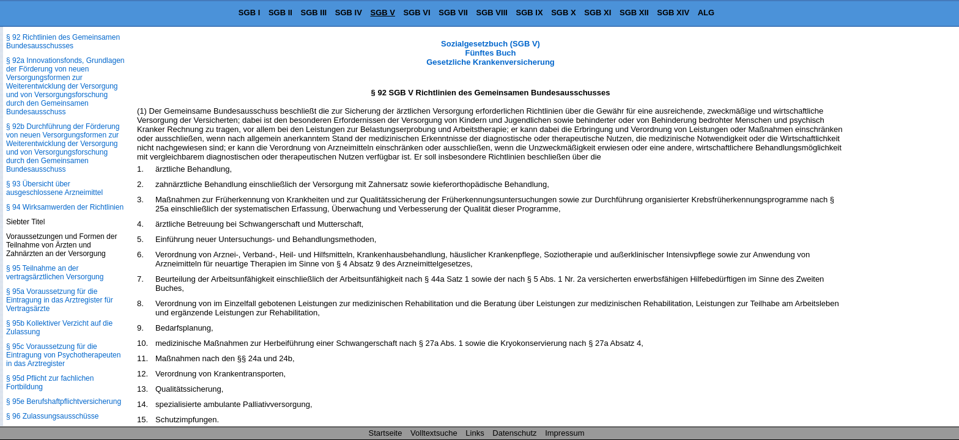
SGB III (314, 12)
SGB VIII (492, 12)
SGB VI (417, 12)
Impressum (564, 433)
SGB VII (453, 12)
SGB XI (597, 12)
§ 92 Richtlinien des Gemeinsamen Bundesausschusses (63, 41)
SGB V (382, 12)
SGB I (249, 12)
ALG (706, 12)
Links (474, 433)
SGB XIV (673, 12)
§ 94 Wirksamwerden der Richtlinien (65, 207)
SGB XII (634, 12)
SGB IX (529, 12)
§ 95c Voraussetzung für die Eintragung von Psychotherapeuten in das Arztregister (63, 355)
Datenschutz (514, 433)
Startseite (385, 433)
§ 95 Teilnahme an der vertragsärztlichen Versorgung (54, 272)
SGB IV (348, 12)
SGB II (280, 12)
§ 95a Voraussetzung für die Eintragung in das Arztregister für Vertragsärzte (59, 300)
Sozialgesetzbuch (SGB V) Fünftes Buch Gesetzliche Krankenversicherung (490, 53)
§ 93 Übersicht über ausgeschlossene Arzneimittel (54, 188)
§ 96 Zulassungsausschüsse (52, 416)
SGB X (563, 12)
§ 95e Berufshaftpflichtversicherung (63, 401)
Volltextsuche (433, 433)
